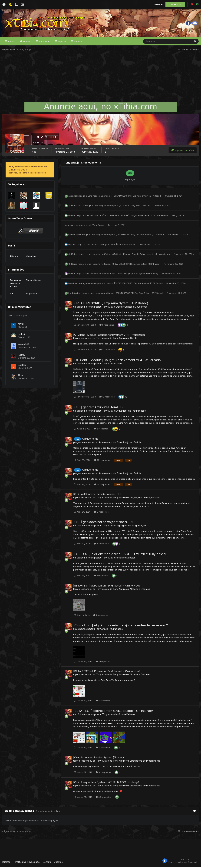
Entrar (158, 4)
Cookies (58, 862)
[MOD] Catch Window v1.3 (124, 244)
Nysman (72, 244)
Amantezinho (105, 442)
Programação (116, 628)
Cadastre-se (175, 4)
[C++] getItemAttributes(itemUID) (98, 407)
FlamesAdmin (75, 234)
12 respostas (107, 349)
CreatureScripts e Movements (131, 307)
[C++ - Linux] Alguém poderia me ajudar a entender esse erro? (120, 625)
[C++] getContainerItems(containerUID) (97, 494)
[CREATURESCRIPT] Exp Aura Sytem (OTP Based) (137, 196)
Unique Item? (90, 438)
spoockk (69, 225)
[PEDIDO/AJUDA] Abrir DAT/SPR (134, 206)
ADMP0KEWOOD (76, 206)
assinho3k (73, 196)
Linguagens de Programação (130, 411)
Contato (47, 862)
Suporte (61, 41)
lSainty (21, 354)
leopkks (22, 365)
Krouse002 (23, 344)
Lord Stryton (74, 293)
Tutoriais (43, 41)
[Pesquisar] (153, 41)
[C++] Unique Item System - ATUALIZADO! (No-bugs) (106, 782)
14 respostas (103, 772)
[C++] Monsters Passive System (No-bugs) (99, 757)
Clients (133, 338)
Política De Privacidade (27, 862)
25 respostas (102, 460)
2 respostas (101, 429)
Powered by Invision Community (183, 862)
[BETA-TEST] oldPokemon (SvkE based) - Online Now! (106, 585)
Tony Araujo (98, 225)
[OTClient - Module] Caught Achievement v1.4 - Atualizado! (139, 215)
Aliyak (21, 324)
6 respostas (106, 325)
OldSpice (72, 254)
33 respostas (103, 797)
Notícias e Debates (125, 557)
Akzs (20, 375)
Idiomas (7, 862)
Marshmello (74, 283)
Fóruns (26, 41)
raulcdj (21, 334)
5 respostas (101, 512)
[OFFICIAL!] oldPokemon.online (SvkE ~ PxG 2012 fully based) (120, 554)
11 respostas (100, 615)
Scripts (137, 442)
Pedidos (78, 41)
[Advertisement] (100, 78)
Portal (11, 41)
